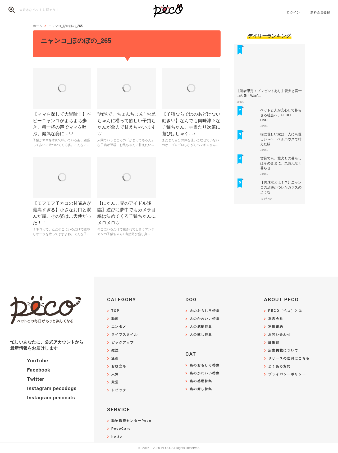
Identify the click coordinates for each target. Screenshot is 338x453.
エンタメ (118, 326)
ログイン (293, 12)
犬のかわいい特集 (205, 319)
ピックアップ (122, 342)
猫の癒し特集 (201, 389)
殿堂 (115, 382)
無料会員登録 (320, 12)
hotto (116, 436)
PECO (169, 11)
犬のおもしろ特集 (205, 311)
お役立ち (118, 366)
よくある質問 (279, 366)
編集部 (274, 342)
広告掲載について (283, 350)
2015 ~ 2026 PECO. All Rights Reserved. (169, 448)
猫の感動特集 (201, 381)
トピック (118, 390)
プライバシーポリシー (287, 374)
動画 (115, 319)
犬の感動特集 (201, 326)
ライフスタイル (124, 334)
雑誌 (115, 350)
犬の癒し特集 (201, 334)
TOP (115, 311)
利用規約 (275, 326)
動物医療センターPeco (131, 421)
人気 (115, 374)
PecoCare (121, 429)
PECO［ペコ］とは (285, 311)
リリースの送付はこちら (289, 358)
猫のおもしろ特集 (205, 365)
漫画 (115, 358)
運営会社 (275, 319)
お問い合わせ (279, 334)
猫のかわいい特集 (205, 373)
